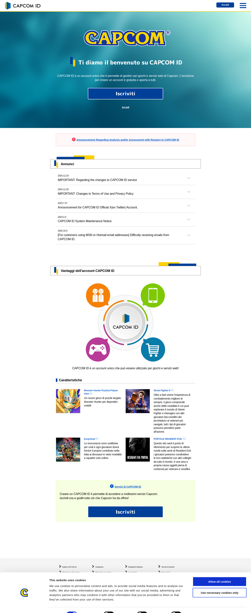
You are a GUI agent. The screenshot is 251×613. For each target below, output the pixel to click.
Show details (197, 605)
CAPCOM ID (22, 5)
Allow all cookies (219, 572)
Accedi (222, 5)
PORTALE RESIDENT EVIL (172, 448)
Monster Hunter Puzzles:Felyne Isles (98, 400)
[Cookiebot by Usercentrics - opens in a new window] (24, 605)
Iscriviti (125, 95)
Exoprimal (91, 448)
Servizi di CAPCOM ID (128, 500)
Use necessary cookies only (219, 583)
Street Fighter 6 (164, 398)
